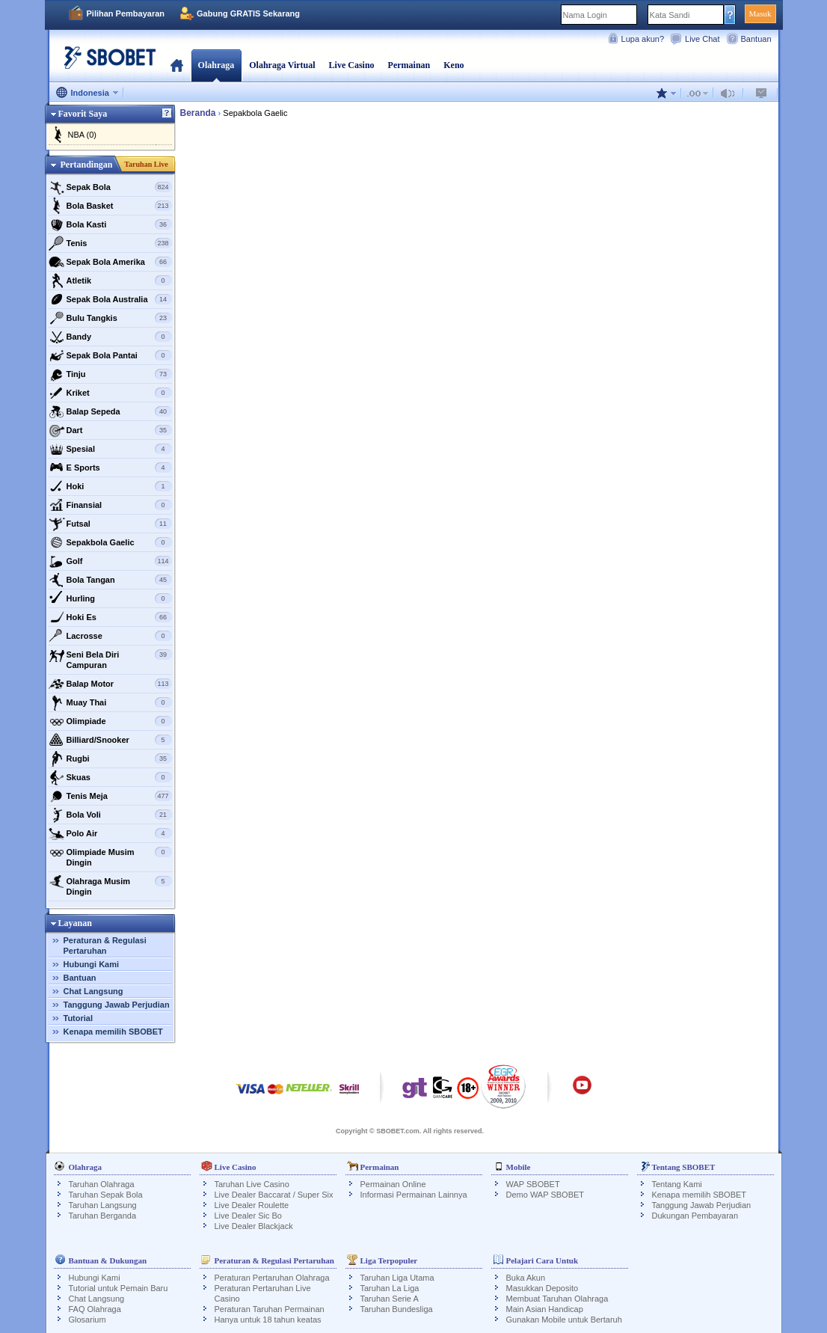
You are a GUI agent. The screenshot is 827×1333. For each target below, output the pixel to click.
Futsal (110, 523)
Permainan (409, 65)
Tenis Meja (110, 796)
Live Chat (702, 38)
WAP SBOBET (533, 1184)
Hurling (110, 598)
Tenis (110, 243)
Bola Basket (110, 205)
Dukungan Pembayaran (695, 1215)
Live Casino (352, 65)
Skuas (110, 777)
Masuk (760, 13)
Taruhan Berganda (103, 1215)
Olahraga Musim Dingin (110, 884)
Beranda (176, 65)
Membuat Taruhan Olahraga (557, 1298)
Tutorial (78, 1018)
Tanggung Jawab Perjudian (117, 1004)
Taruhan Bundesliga (396, 1309)
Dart (110, 430)
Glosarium (87, 1319)
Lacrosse (110, 636)
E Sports (110, 467)
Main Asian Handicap (544, 1309)
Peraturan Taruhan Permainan (270, 1309)
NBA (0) (82, 134)
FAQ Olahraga (95, 1309)
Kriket (110, 392)
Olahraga (216, 65)
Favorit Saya (83, 113)
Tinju (110, 374)
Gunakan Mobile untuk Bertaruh (564, 1319)
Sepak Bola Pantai (110, 355)
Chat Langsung (93, 991)
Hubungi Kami (92, 964)
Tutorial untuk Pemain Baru (118, 1288)
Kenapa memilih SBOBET (113, 1031)
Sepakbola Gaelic (110, 542)
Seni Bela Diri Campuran (110, 657)
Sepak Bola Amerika (110, 262)
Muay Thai (110, 702)
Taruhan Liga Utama (397, 1277)
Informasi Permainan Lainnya (413, 1194)
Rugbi (110, 758)
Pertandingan (86, 164)
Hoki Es (110, 617)
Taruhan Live (145, 164)
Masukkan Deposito (542, 1288)
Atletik (110, 280)
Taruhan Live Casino (252, 1184)
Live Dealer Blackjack (254, 1226)
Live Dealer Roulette (252, 1205)
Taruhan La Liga (389, 1288)
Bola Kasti (110, 224)
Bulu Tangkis (110, 318)
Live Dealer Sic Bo (249, 1215)
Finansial (110, 505)
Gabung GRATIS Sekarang (248, 13)
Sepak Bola (110, 187)
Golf (110, 561)
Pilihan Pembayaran (126, 13)
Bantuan (756, 38)
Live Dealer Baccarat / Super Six (274, 1194)
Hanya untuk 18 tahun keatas (268, 1319)
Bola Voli (110, 814)
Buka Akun (526, 1277)
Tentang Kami (677, 1184)
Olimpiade (110, 721)
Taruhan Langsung (103, 1205)
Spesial (110, 449)
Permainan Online (393, 1184)
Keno (453, 65)
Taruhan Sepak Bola (106, 1194)
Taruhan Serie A (389, 1298)
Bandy (110, 336)
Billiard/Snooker (110, 740)
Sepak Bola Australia (110, 299)
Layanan (75, 923)
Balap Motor (110, 683)
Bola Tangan (110, 579)
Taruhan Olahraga (102, 1184)
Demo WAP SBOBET (545, 1194)
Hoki (110, 486)
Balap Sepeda (110, 411)
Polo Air (110, 833)
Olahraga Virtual (282, 65)
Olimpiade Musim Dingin (110, 855)
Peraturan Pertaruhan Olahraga (272, 1277)
